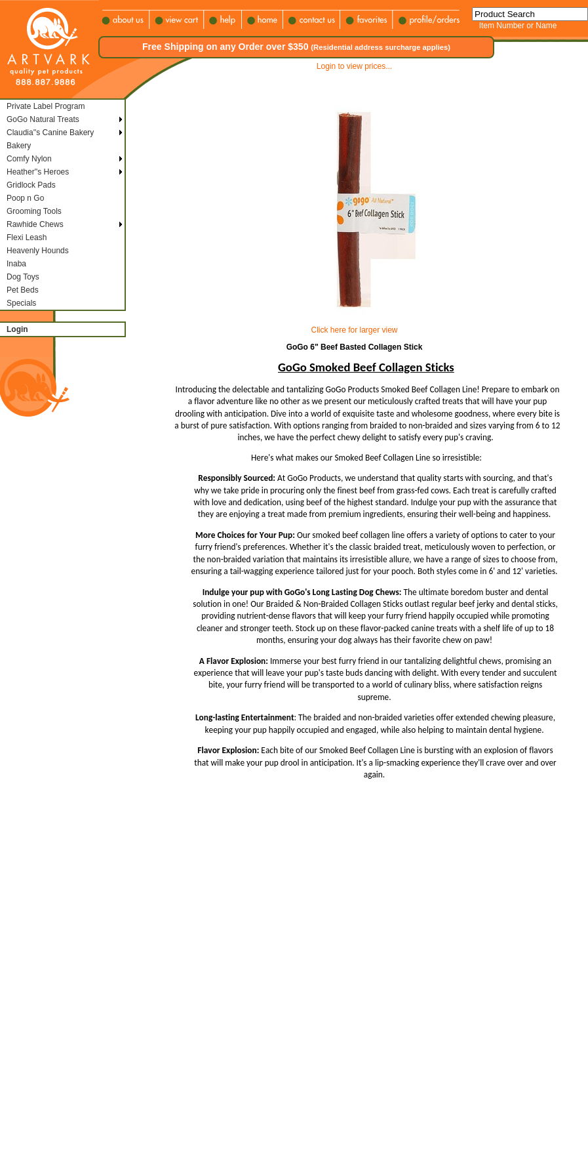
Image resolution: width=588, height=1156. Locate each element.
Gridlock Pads (31, 185)
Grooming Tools (34, 211)
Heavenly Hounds (38, 250)
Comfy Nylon (29, 158)
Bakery (19, 145)
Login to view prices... (354, 66)
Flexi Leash (27, 237)
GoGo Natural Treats (43, 119)
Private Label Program (46, 106)
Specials (21, 303)
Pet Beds (23, 290)
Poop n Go (25, 198)
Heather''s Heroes (38, 171)
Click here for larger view (354, 330)
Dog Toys (23, 276)
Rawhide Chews (35, 224)
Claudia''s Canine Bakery (50, 132)
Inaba (16, 263)
